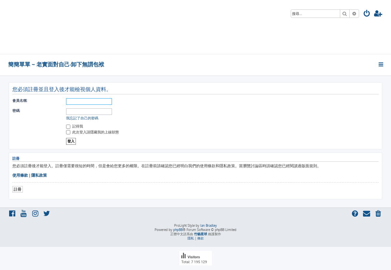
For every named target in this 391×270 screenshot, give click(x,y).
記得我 (74, 126)
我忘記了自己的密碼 (82, 118)
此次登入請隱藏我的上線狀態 (92, 132)
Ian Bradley (208, 225)
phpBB (178, 230)
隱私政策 (39, 175)
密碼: (16, 110)
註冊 (17, 189)
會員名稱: (19, 100)
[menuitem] (366, 14)
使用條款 (20, 175)
